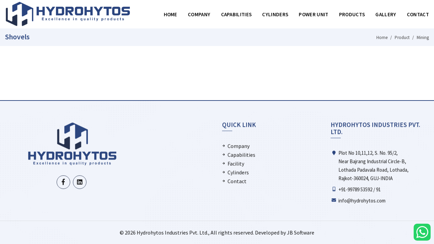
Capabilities (236, 14)
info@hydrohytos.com (362, 200)
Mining (423, 38)
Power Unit (313, 14)
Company (199, 14)
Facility (236, 163)
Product (402, 38)
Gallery (385, 14)
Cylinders (275, 14)
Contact (418, 14)
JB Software (300, 232)
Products (352, 14)
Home (170, 14)
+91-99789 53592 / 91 (359, 189)
